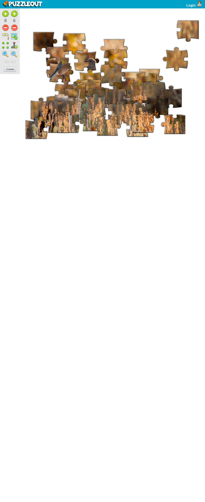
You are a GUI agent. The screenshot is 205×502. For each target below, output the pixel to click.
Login (194, 5)
